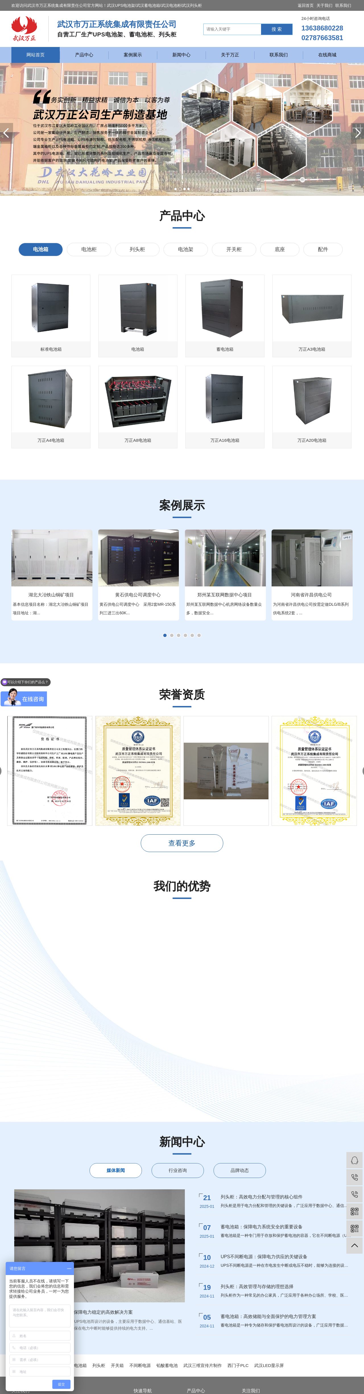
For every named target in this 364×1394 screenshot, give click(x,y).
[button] (175, 189)
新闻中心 (181, 54)
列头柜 (137, 249)
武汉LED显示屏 (269, 1365)
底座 (280, 249)
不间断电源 (140, 1365)
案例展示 (133, 54)
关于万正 (230, 54)
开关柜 (234, 249)
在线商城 (327, 54)
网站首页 (35, 54)
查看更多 (182, 843)
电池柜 (89, 249)
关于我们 (324, 5)
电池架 (185, 249)
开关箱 (117, 1365)
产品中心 (84, 54)
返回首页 (306, 5)
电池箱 (40, 249)
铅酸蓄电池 (167, 1365)
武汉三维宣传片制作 (202, 1365)
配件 (323, 249)
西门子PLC (238, 1365)
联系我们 (343, 5)
